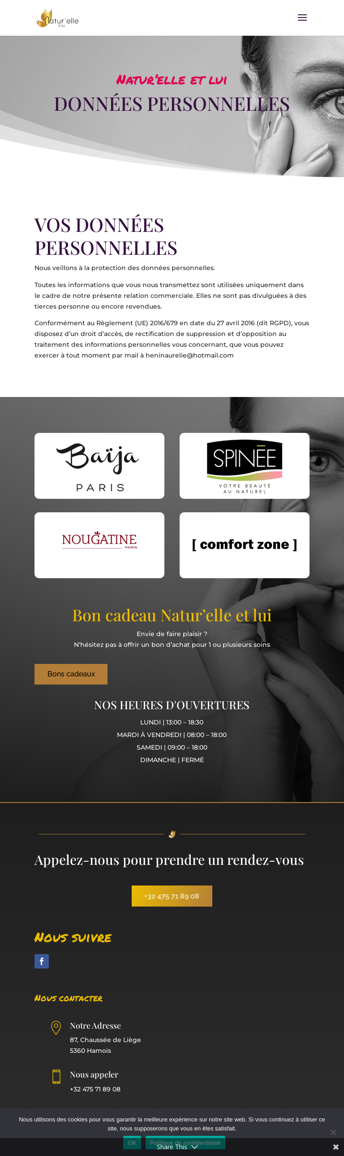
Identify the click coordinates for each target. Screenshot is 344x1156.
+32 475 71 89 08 (171, 896)
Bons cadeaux (71, 674)
